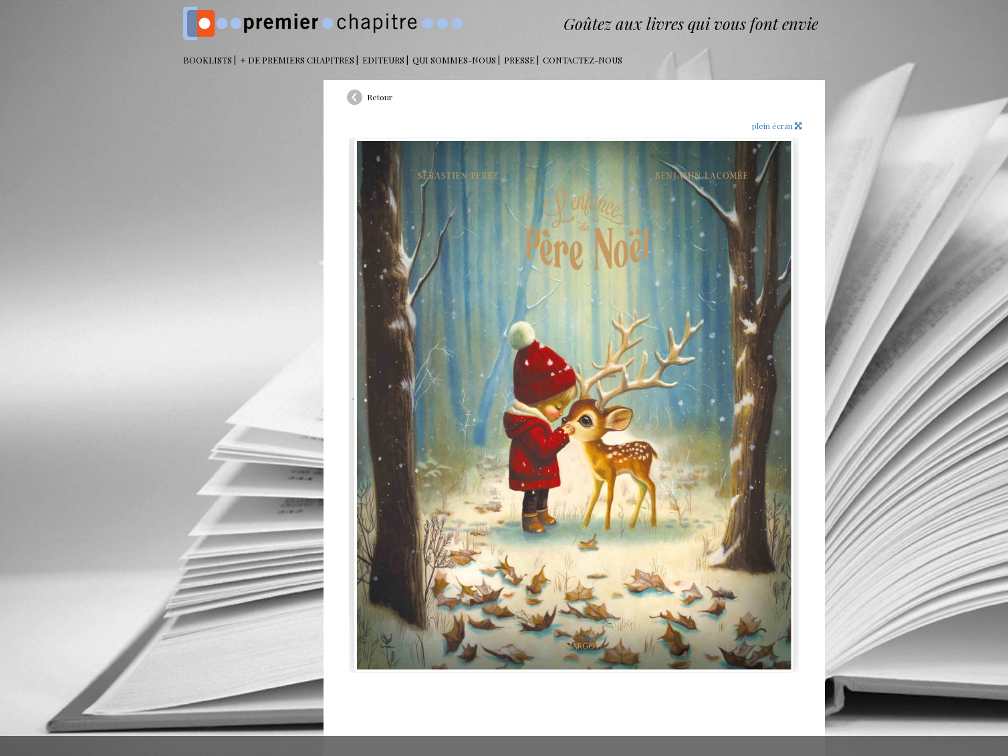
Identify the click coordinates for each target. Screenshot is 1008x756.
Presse (519, 60)
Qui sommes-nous (454, 60)
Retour (379, 97)
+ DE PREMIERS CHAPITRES (297, 60)
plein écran (776, 125)
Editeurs (383, 60)
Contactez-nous (582, 60)
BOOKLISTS (207, 60)
